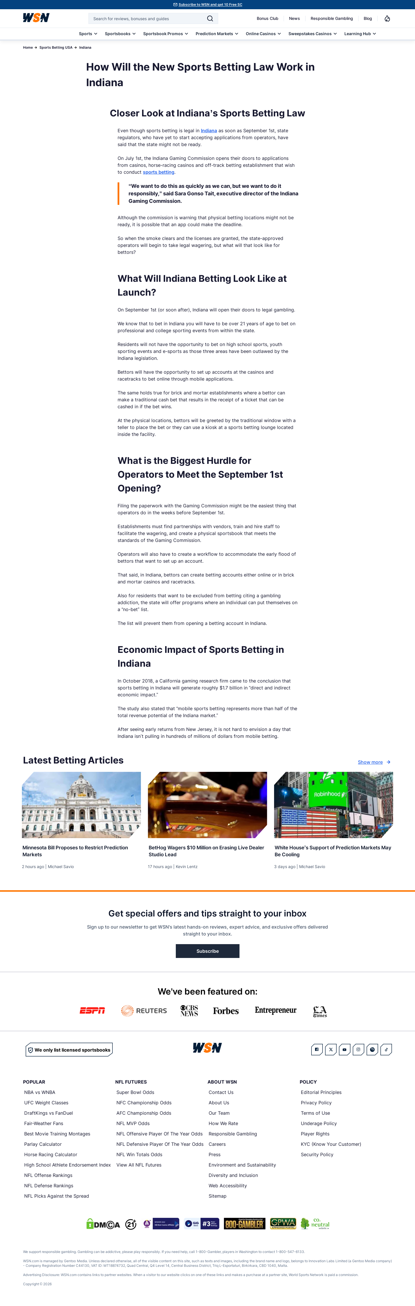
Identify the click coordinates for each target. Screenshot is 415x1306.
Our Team (219, 1114)
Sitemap (218, 1197)
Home (28, 47)
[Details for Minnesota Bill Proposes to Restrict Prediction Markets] (81, 805)
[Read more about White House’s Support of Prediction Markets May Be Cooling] (333, 849)
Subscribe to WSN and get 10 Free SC (210, 4)
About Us (219, 1103)
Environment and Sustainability (242, 1166)
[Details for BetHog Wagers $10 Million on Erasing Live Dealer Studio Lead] (207, 805)
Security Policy (317, 1155)
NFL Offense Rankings (48, 1176)
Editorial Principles (321, 1093)
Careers (217, 1145)
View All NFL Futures (138, 1166)
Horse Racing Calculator (50, 1155)
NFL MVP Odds (133, 1124)
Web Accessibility (228, 1186)
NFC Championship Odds (143, 1103)
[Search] (210, 18)
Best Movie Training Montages (57, 1134)
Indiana (85, 47)
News (294, 18)
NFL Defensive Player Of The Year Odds (159, 1145)
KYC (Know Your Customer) (331, 1145)
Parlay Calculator (43, 1145)
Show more (375, 762)
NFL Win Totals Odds (139, 1155)
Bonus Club (267, 18)
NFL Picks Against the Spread (56, 1197)
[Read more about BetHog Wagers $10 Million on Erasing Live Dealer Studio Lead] (207, 849)
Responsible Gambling (332, 18)
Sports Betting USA (56, 47)
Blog (368, 18)
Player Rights (315, 1134)
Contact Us (221, 1093)
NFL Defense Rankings (48, 1186)
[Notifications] (387, 18)
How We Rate (223, 1124)
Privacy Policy (316, 1103)
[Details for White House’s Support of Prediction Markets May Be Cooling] (333, 805)
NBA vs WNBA (39, 1093)
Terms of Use (315, 1114)
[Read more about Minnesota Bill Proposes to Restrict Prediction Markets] (81, 849)
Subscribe (208, 952)
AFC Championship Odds (143, 1114)
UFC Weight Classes (46, 1103)
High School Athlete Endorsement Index (67, 1166)
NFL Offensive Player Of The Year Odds (159, 1134)
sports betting (158, 172)
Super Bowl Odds (135, 1093)
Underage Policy (319, 1124)
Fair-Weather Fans (43, 1124)
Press (214, 1155)
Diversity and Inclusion (233, 1176)
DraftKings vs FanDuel (48, 1114)
